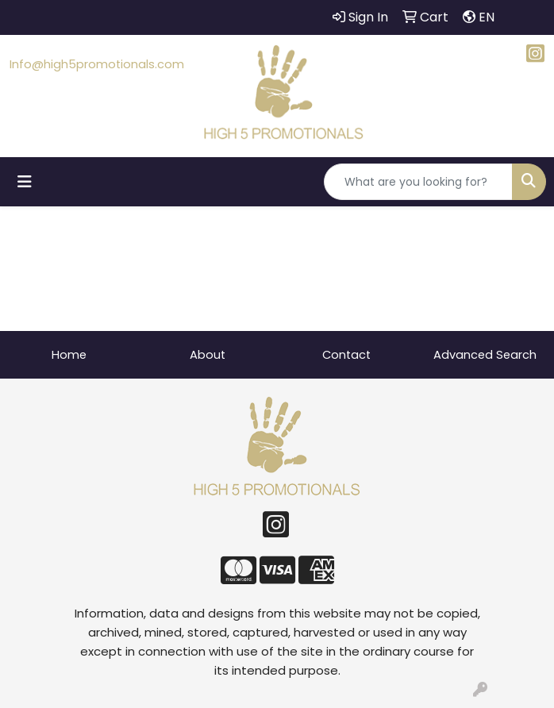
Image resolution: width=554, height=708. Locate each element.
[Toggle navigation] (24, 182)
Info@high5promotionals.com (97, 64)
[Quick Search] (418, 182)
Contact (346, 355)
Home (69, 355)
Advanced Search (485, 355)
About (207, 355)
